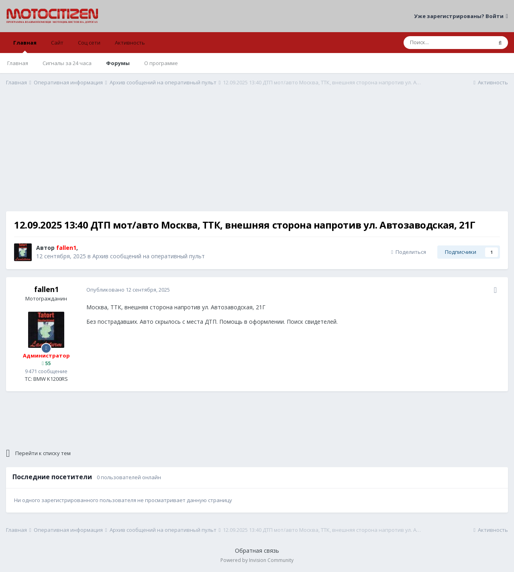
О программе (161, 63)
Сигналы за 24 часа (67, 63)
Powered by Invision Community (257, 560)
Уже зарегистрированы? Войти (461, 16)
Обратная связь (257, 550)
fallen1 (46, 289)
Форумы (118, 63)
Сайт (57, 42)
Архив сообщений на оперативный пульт (148, 256)
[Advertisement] (257, 155)
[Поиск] (448, 42)
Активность (130, 42)
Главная (25, 46)
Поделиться (408, 251)
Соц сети (89, 42)
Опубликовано (128, 289)
